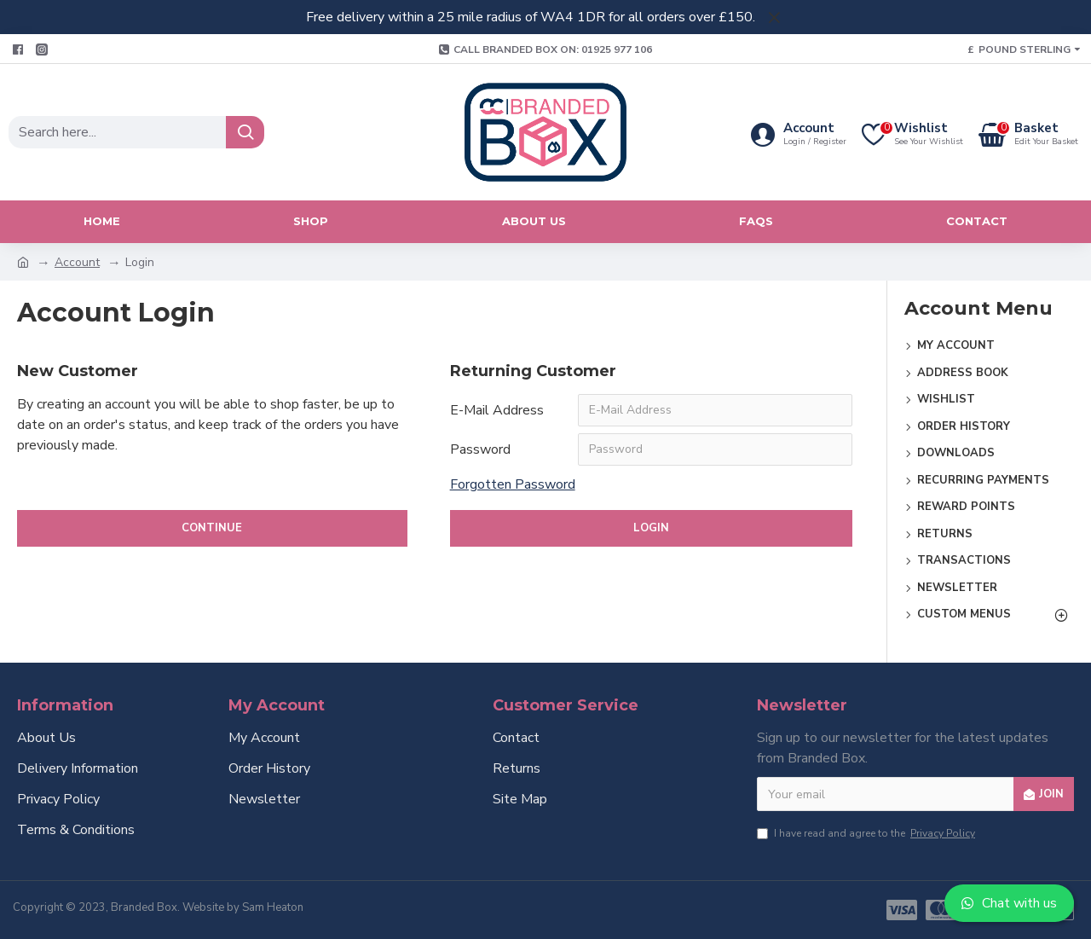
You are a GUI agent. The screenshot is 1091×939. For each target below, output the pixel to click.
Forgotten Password (512, 484)
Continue (212, 528)
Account (77, 262)
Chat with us (1009, 903)
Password (480, 449)
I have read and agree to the (867, 833)
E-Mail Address (497, 410)
